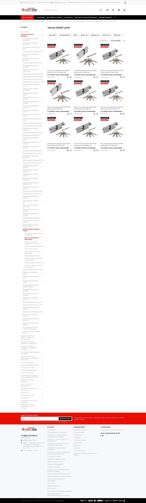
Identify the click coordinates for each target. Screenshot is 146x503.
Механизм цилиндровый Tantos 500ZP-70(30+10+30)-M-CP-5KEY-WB (112, 71)
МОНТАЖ (77, 445)
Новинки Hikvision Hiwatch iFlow (32, 332)
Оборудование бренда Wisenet (30, 290)
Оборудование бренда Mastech (30, 147)
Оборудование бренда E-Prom (31, 85)
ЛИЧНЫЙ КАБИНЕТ (105, 17)
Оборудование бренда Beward (33, 55)
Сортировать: (103, 41)
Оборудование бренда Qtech (33, 191)
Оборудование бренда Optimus (33, 166)
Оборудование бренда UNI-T (33, 302)
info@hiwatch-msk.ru (58, 2)
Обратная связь (79, 432)
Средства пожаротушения (32, 365)
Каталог (27, 17)
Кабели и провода (32, 373)
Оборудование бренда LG (32, 135)
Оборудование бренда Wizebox (30, 294)
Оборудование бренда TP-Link (32, 277)
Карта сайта (60, 500)
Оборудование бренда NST (32, 163)
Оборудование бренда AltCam (33, 44)
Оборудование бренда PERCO (30, 175)
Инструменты (32, 398)
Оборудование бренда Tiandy (33, 273)
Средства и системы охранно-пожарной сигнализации (32, 337)
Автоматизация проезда (32, 256)
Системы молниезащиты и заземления (32, 389)
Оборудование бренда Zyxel (32, 312)
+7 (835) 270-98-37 (43, 2)
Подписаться (65, 418)
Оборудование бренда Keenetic (30, 129)
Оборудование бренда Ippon (33, 123)
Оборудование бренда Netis (32, 153)
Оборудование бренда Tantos (33, 230)
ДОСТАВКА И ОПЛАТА (55, 17)
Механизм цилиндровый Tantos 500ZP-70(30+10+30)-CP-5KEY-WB (85, 71)
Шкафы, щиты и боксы (32, 367)
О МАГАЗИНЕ (40, 17)
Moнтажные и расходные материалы (32, 401)
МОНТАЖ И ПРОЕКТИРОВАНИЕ (86, 17)
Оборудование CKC (32, 395)
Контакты (77, 448)
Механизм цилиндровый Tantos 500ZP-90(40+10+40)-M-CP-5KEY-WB (85, 144)
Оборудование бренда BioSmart (30, 59)
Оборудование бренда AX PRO (32, 48)
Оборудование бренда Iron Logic (32, 119)
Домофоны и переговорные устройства (33, 234)
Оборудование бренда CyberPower (30, 70)
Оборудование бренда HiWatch (33, 102)
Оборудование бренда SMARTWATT (30, 225)
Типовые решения (80, 440)
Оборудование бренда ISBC (32, 126)
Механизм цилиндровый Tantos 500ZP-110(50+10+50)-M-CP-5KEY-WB (58, 144)
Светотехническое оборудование (32, 385)
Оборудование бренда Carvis (33, 63)
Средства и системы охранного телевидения (32, 342)
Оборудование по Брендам (32, 35)
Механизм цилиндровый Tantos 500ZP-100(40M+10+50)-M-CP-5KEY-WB (112, 108)
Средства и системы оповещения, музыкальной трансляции (32, 358)
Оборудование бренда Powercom (30, 179)
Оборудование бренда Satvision (33, 210)
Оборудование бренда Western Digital (30, 286)
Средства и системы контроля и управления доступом (32, 347)
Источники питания (31, 249)
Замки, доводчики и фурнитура (31, 238)
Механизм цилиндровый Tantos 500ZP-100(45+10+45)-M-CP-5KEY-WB (85, 108)
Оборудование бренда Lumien (30, 138)
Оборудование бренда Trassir (33, 281)
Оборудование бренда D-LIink (33, 82)
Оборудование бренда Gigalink (30, 94)
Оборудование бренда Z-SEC (33, 305)
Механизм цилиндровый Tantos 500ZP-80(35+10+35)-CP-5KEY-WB (58, 108)
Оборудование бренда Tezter (33, 269)
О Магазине (78, 435)
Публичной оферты (62, 421)
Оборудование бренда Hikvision (33, 98)
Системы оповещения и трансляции (32, 252)
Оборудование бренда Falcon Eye (33, 89)
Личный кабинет (79, 450)
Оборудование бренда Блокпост (30, 319)
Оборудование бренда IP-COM (32, 115)
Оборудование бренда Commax (30, 66)
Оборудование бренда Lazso (33, 132)
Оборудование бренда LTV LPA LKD (32, 143)
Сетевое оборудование (32, 370)
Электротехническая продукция (32, 380)
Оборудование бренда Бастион (30, 315)
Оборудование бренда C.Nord (33, 74)
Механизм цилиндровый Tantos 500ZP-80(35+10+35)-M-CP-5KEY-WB (112, 144)
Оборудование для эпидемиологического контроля (32, 406)
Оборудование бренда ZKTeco (30, 308)
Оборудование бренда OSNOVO (30, 170)
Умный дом (32, 392)
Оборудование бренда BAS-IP (33, 51)
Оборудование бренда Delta (32, 79)
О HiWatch (77, 437)
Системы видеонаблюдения (34, 246)
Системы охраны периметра (33, 263)
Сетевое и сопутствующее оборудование (33, 259)
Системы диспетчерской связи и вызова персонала (32, 376)
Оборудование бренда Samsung (30, 206)
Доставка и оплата (80, 430)
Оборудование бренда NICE (32, 151)
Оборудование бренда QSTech (30, 187)
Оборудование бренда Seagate (30, 214)
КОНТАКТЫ (69, 17)
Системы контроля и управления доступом (31, 243)
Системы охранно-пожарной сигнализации (34, 266)
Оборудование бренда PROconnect (30, 183)
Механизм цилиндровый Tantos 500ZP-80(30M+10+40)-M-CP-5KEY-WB (58, 71)
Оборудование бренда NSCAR (33, 160)
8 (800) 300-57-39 (27, 2)
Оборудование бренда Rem (32, 194)
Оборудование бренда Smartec (30, 221)
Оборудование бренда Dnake (33, 76)
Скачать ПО (78, 443)
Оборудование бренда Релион (30, 324)
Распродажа (25, 32)
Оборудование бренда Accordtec (30, 39)
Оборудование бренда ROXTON (30, 197)
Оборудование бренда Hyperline (30, 106)
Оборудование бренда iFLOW (33, 111)
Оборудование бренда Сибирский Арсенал (30, 328)
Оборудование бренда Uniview (30, 298)
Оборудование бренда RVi (33, 201)
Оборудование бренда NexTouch (30, 156)
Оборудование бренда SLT (32, 218)
